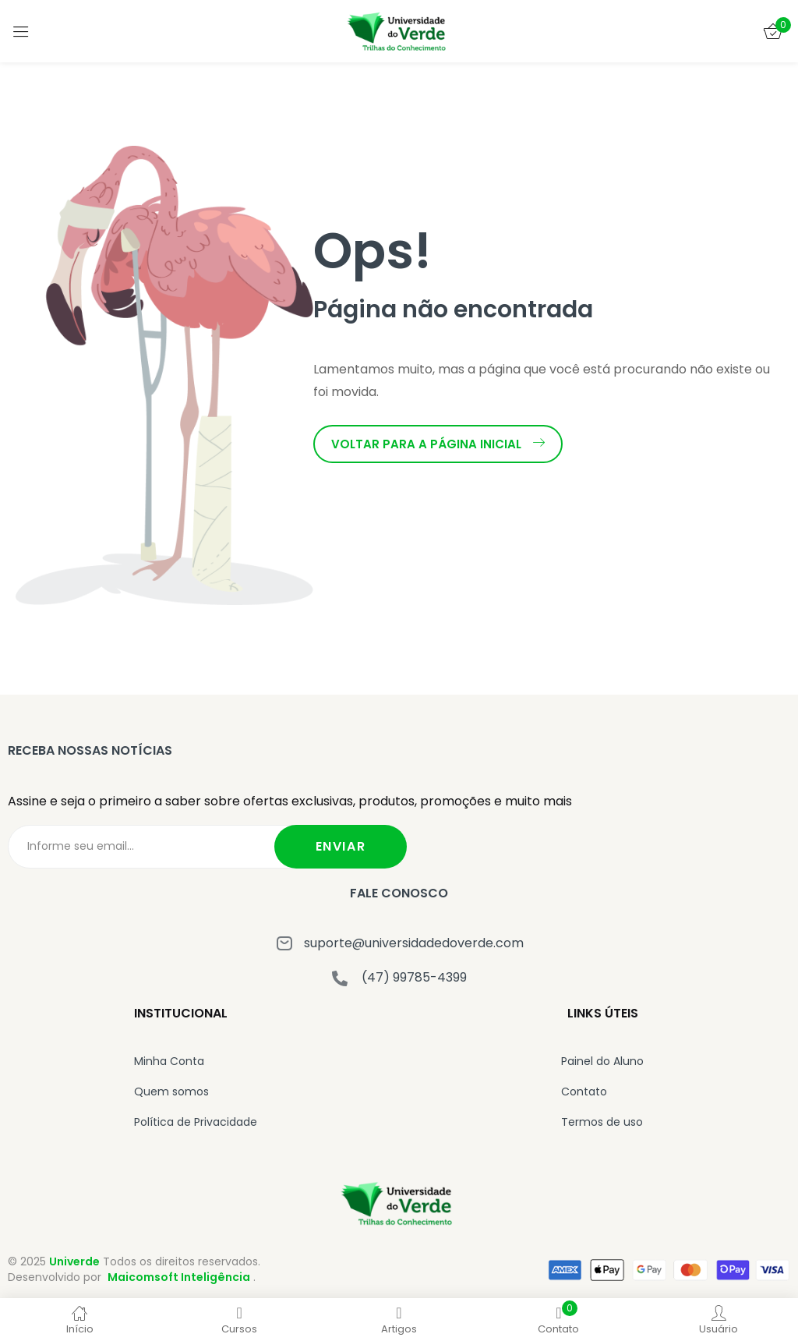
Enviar (341, 846)
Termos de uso (602, 1122)
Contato (584, 1091)
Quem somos (171, 1091)
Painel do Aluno (602, 1061)
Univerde (74, 1261)
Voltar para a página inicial (438, 444)
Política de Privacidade (195, 1122)
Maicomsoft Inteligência (179, 1277)
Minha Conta (169, 1061)
